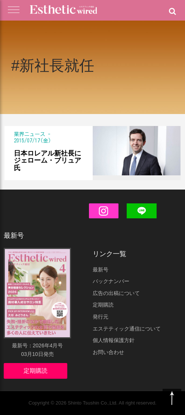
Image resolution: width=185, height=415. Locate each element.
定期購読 (35, 371)
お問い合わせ (108, 352)
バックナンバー (111, 281)
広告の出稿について (116, 293)
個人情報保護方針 (114, 340)
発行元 (100, 317)
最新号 (100, 270)
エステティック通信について (127, 329)
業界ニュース (29, 134)
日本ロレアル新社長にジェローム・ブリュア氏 (47, 161)
